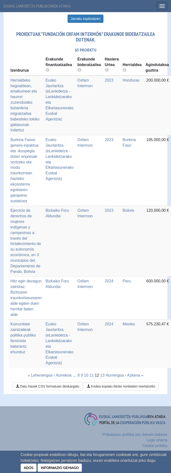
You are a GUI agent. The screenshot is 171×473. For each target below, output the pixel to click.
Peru (127, 281)
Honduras (131, 80)
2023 (109, 80)
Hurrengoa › (116, 375)
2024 (109, 281)
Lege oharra (157, 440)
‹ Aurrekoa (62, 375)
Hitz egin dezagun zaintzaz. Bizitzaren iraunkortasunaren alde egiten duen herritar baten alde (26, 297)
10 (86, 375)
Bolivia (128, 210)
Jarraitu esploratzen (86, 19)
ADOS (28, 468)
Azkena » (135, 375)
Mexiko (129, 324)
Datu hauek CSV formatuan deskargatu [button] (47, 386)
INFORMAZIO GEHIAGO (60, 468)
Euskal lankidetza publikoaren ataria (37, 6)
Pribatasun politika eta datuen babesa (134, 434)
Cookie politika (154, 446)
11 (91, 375)
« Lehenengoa (40, 375)
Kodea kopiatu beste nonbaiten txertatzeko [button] (121, 386)
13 (102, 375)
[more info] (107, 70)
